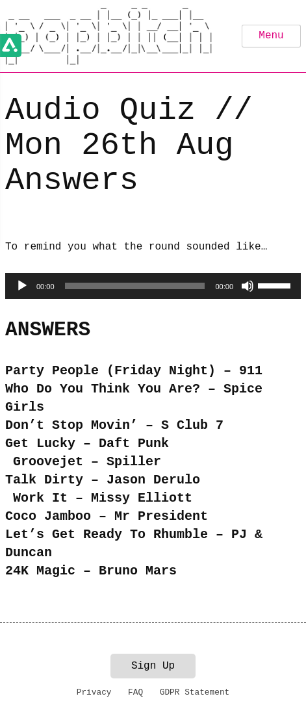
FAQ (135, 692)
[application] (153, 286)
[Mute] (247, 285)
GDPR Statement (195, 692)
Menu (271, 36)
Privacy (94, 692)
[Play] (22, 285)
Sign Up (153, 666)
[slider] (135, 286)
